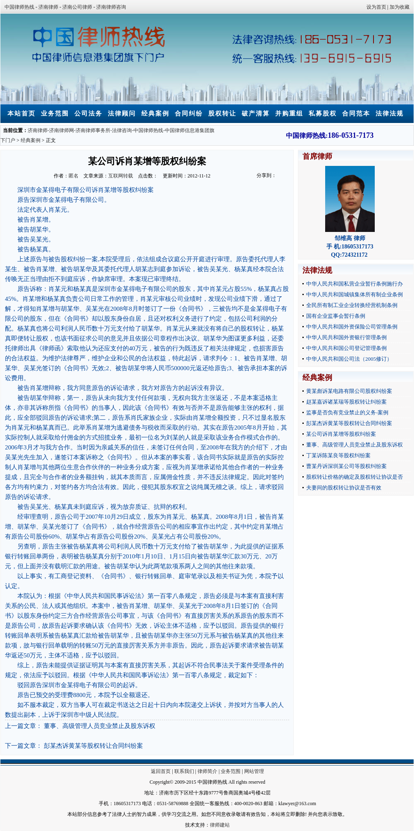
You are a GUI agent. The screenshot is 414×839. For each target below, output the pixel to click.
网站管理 (254, 771)
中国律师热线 (19, 7)
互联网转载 (120, 176)
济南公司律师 (77, 7)
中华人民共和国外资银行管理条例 (346, 337)
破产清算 (256, 113)
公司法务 (88, 113)
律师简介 (207, 771)
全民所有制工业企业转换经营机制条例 (351, 305)
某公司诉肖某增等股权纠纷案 (341, 434)
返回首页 (161, 771)
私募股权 (323, 113)
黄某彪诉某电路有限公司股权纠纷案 (349, 391)
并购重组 (289, 113)
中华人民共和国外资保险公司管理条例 (351, 327)
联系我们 (184, 771)
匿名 (74, 176)
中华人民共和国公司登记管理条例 (346, 348)
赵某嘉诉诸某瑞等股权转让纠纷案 (346, 402)
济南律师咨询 (111, 7)
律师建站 (220, 825)
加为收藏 (399, 7)
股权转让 (222, 113)
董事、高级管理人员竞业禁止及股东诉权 (99, 726)
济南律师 (48, 7)
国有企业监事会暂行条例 (335, 316)
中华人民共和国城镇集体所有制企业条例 (354, 294)
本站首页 (21, 113)
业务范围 (55, 113)
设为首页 (376, 7)
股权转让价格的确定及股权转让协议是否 (354, 477)
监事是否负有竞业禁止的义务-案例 (347, 412)
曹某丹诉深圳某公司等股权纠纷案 (346, 466)
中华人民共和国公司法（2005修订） (349, 359)
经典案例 (155, 113)
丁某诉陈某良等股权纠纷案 (338, 455)
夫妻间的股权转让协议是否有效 (343, 487)
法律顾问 (122, 113)
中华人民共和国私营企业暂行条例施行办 (354, 284)
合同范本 (356, 113)
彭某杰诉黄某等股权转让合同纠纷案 (93, 745)
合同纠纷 (189, 113)
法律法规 (390, 113)
